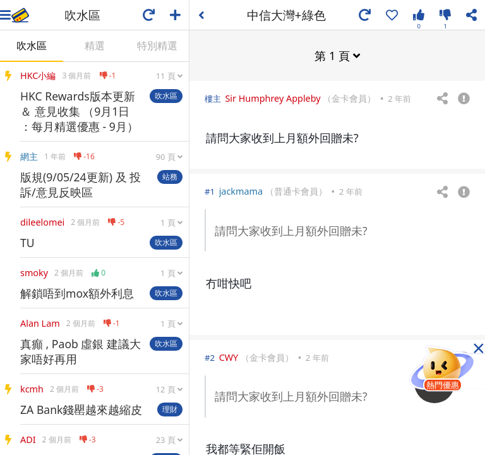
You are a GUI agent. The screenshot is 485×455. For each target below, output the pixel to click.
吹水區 (31, 45)
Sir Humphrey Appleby (272, 98)
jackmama (241, 191)
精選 (95, 45)
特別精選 (157, 45)
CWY (229, 357)
